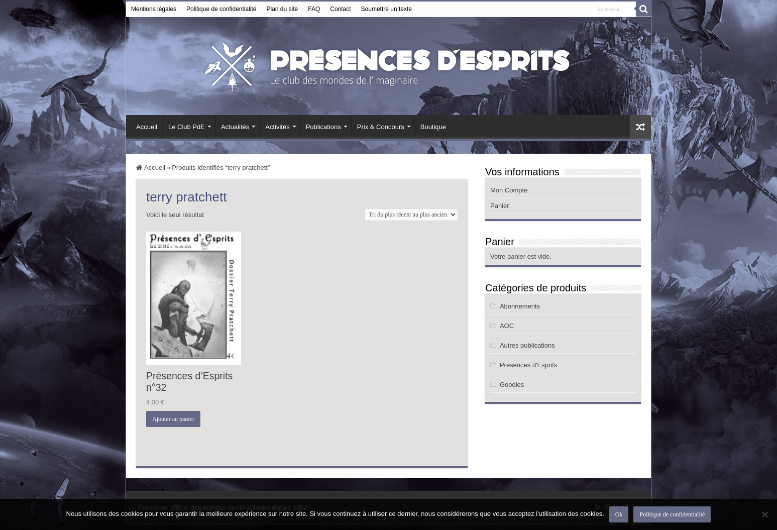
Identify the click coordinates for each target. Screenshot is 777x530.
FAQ (314, 9)
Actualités (235, 127)
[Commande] (411, 214)
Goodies (512, 384)
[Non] (764, 514)
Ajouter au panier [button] (173, 418)
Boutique (433, 127)
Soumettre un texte (386, 9)
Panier (499, 205)
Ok (619, 514)
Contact (340, 9)
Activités (277, 127)
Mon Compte (508, 190)
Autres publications (527, 345)
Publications (323, 127)
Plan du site (282, 9)
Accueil (146, 127)
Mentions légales (153, 9)
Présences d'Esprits (528, 365)
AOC (507, 326)
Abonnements (520, 306)
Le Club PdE (186, 127)
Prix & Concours (380, 127)
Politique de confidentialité (221, 9)
